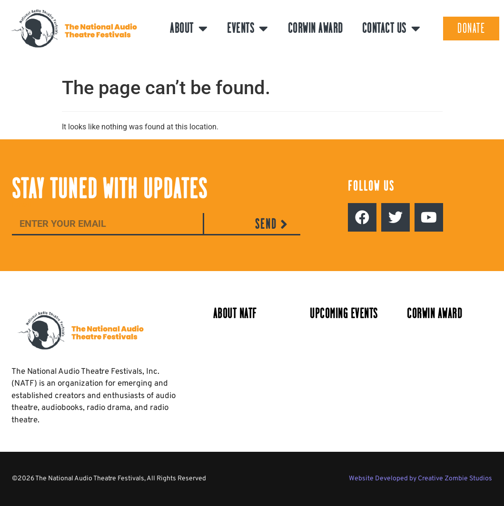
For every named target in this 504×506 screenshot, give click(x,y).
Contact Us (391, 28)
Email (21, 205)
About (189, 28)
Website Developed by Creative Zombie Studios (420, 479)
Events (248, 28)
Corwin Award (315, 28)
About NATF (235, 313)
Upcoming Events (344, 313)
